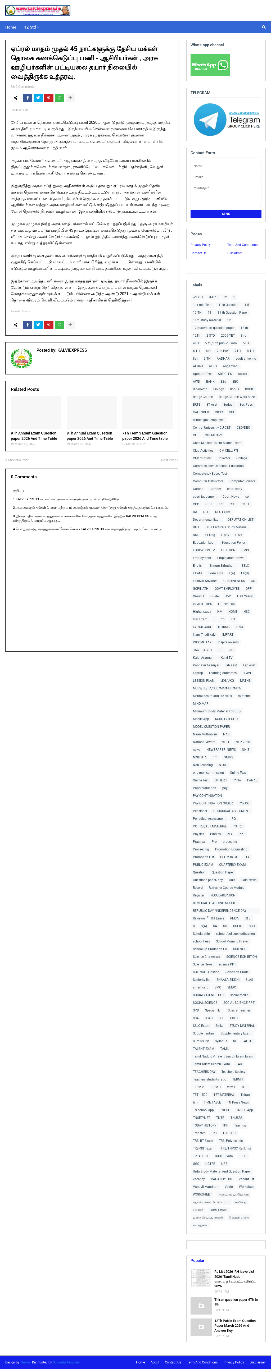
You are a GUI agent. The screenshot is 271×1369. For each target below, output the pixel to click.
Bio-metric (200, 389)
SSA (196, 1018)
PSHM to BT (228, 857)
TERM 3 (215, 1087)
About (155, 1362)
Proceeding (201, 849)
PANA (237, 780)
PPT (242, 834)
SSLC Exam (201, 1026)
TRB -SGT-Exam (204, 1148)
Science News (203, 964)
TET (244, 1087)
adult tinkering (246, 358)
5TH (246, 343)
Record (198, 888)
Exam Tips (215, 573)
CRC (221, 504)
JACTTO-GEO (202, 650)
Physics (198, 834)
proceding (230, 842)
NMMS (228, 757)
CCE (232, 412)
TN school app (203, 1110)
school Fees (201, 941)
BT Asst (211, 404)
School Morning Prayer (232, 941)
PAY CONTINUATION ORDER (213, 803)
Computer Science (242, 481)
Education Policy (234, 542)
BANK (210, 381)
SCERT (238, 926)
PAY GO (244, 803)
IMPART (227, 635)
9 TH (207, 358)
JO (231, 650)
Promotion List (203, 857)
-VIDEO (198, 297)
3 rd (243, 335)
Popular (197, 1260)
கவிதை (240, 1202)
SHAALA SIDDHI (228, 980)
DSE (196, 535)
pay (225, 788)
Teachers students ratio (209, 1079)
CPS (208, 504)
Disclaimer (234, 253)
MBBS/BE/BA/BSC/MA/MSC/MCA (217, 688)
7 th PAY (223, 351)
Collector (224, 458)
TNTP (220, 1118)
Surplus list (201, 1041)
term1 (231, 1087)
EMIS (245, 550)
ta (234, 1041)
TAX (239, 1064)
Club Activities (203, 450)
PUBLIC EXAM (203, 865)
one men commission (208, 773)
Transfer (199, 1133)
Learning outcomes (223, 673)
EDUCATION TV (204, 550)
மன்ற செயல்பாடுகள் (208, 1217)
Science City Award (206, 957)
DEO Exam (222, 512)
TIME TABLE (212, 1102)
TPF (225, 1125)
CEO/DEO (243, 427)
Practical (199, 842)
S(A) (204, 926)
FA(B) (245, 573)
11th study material (207, 320)
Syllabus (221, 1041)
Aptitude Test (202, 374)
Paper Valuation (204, 788)
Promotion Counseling (231, 849)
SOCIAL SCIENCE (205, 1003)
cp (247, 496)
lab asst (231, 665)
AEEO (213, 366)
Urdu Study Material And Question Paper (222, 1171)
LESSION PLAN (203, 681)
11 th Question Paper (233, 312)
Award (242, 374)
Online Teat (238, 773)
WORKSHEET (202, 1194)
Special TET (213, 1010)
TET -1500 (200, 1095)
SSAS (209, 1018)
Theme (25, 1362)
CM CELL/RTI (228, 450)
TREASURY (200, 1156)
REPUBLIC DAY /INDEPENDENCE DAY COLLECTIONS (219, 911)
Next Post (168, 460)
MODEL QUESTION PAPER (211, 727)
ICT (233, 619)
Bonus (234, 389)
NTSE (223, 765)
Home (140, 1362)
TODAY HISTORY (204, 1125)
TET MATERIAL (224, 1095)
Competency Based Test (210, 473)
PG (234, 819)
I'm (222, 619)
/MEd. (213, 297)
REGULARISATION (223, 895)
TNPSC (225, 1110)
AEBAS (198, 366)
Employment (202, 558)
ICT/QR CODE (202, 627)
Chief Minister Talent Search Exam (217, 443)
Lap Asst (249, 665)
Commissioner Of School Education (218, 466)
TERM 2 (198, 1087)
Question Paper (223, 872)
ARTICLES (225, 374)
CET (196, 435)
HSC (246, 611)
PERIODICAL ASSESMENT (231, 811)
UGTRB (210, 1164)
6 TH (196, 351)
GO (253, 581)
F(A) (232, 573)
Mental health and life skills (212, 696)
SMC (218, 987)
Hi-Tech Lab (226, 604)
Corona (198, 489)
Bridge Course (203, 397)
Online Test (201, 780)
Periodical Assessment (209, 819)
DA (195, 512)
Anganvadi (230, 366)
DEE (206, 512)
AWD (196, 381)
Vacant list (246, 1179)
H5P (228, 596)
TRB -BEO (229, 1133)
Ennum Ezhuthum (223, 565)
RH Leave (217, 918)
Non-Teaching (203, 765)
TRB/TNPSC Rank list (236, 1148)
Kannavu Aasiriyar (206, 665)
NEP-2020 (243, 742)
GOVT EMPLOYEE (227, 588)
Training (240, 1125)
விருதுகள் (200, 1225)
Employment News (230, 558)
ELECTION (228, 550)
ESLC (245, 565)
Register (198, 895)
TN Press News (238, 1102)
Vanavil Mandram (206, 1187)
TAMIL (224, 1049)
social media (239, 995)
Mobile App (201, 719)
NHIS (245, 750)
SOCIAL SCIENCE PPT (208, 995)
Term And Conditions (242, 245)
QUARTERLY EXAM (232, 865)
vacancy (199, 1179)
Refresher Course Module (226, 888)
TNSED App (244, 1110)
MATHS (245, 681)
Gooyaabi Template (66, 1362)
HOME (232, 611)
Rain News (248, 880)
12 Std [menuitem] (30, 27)
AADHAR (223, 358)
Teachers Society (233, 1072)
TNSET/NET (201, 1118)
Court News (231, 496)
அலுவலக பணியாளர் (233, 1194)
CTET (245, 504)
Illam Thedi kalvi (204, 635)
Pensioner (200, 811)
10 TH (197, 312)
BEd (223, 381)
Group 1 (198, 596)
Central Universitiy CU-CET (212, 427)
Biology (218, 389)
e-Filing (210, 535)
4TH (196, 343)
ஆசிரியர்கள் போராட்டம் (211, 1202)
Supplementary (204, 1033)
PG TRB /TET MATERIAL (210, 826)
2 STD (210, 335)
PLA (230, 834)
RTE (247, 918)
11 (209, 312)
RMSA (234, 918)
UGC (196, 1164)
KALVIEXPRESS (71, 350)
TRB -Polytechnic (231, 1141)
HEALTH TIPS (202, 604)
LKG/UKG (227, 681)
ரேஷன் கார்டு (239, 1217)
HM (219, 611)
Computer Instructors (208, 481)
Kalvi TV (227, 658)
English (198, 565)
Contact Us (198, 253)
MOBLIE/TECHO (226, 719)
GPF (249, 588)
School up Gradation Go (210, 949)
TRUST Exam (223, 1156)
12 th (244, 328)
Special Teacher (239, 1010)
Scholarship (201, 934)
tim (195, 1102)
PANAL (252, 780)
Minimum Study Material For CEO (217, 711)
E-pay (225, 535)
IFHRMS (223, 627)
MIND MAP (201, 704)
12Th (196, 335)
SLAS (249, 980)
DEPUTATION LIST (241, 519)
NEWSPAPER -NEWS (221, 750)
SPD (196, 1010)
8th (195, 358)
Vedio (229, 1187)
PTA (246, 857)
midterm (244, 696)
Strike (219, 1026)
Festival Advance (205, 581)
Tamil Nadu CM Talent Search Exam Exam (223, 1056)
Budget (228, 404)
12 (229, 320)
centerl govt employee (208, 420)
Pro (214, 842)
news (196, 750)
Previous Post (18, 460)
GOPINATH (201, 588)
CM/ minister (202, 458)
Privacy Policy (201, 245)
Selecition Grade (237, 972)
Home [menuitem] (10, 27)
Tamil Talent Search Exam (211, 1064)
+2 (225, 297)
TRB (213, 1133)
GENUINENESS (234, 581)
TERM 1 (237, 1079)
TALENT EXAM (203, 1049)
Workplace (246, 1187)
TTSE (242, 1156)
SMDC (231, 987)
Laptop (198, 673)
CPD (196, 504)
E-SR (238, 535)
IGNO (239, 627)
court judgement (204, 496)
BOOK (249, 389)
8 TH (250, 351)
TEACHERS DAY (204, 1072)
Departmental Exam (207, 519)
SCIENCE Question (206, 972)
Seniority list (201, 980)
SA (215, 926)
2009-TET (228, 335)
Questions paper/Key (208, 880)
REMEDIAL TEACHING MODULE (215, 903)
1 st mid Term (203, 305)
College (241, 458)
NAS (226, 734)
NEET (225, 742)
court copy (234, 489)
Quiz (232, 880)
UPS (224, 1164)
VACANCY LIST (222, 1179)
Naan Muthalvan (205, 734)
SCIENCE (239, 949)
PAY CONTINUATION (207, 796)
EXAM (197, 573)
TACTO (247, 1041)
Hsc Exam (200, 619)
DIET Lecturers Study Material (226, 527)
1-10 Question (228, 305)
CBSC (219, 412)
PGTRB (237, 826)
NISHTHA (200, 757)
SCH (252, 926)
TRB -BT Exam (203, 1141)
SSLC (234, 1018)
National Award (204, 742)
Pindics (215, 834)
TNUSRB (236, 1118)
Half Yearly (245, 596)
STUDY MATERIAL (242, 1026)
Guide (214, 596)
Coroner (215, 489)
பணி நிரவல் (218, 1210)
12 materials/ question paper (213, 328)
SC (225, 926)
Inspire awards (228, 642)
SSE (221, 1018)
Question (199, 872)
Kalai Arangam (204, 658)
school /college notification (235, 934)
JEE (220, 650)
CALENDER (201, 412)
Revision (199, 918)
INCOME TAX (202, 642)
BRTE (196, 404)
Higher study (202, 611)
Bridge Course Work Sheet (237, 397)
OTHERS (221, 780)
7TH (238, 351)
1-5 (247, 305)
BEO (235, 381)
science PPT (227, 964)
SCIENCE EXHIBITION (241, 957)
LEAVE (247, 673)
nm (215, 757)
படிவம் (198, 1210)
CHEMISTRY (213, 435)
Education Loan (204, 542)
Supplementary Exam (236, 1033)
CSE (233, 504)
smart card (201, 987)
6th (208, 351)
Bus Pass (246, 404)
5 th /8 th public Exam (221, 343)
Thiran (245, 1095)
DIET (196, 527)
